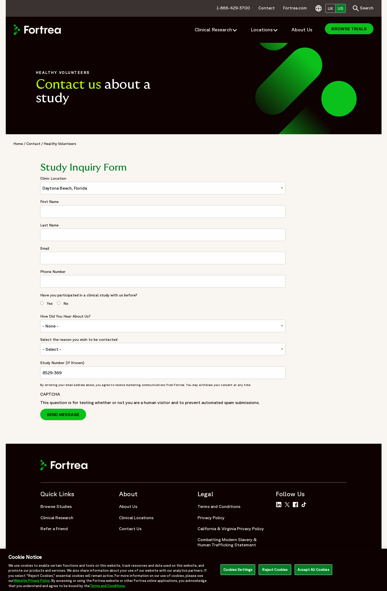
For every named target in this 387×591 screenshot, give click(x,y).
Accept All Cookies (313, 571)
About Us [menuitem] (301, 29)
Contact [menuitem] (266, 7)
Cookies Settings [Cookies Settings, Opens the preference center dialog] (237, 571)
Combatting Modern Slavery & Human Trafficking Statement (227, 542)
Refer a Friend (54, 528)
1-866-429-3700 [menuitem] (233, 7)
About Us (128, 506)
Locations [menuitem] (262, 29)
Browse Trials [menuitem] (349, 28)
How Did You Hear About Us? (65, 316)
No (65, 303)
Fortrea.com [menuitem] (295, 7)
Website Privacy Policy (32, 582)
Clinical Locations (136, 517)
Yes (50, 303)
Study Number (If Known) (62, 363)
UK (330, 8)
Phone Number (53, 272)
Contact (33, 144)
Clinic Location (53, 178)
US (340, 8)
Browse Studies (56, 506)
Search (363, 8)
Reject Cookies (275, 571)
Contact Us (130, 528)
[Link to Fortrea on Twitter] (288, 504)
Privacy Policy (211, 517)
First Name (49, 202)
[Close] (378, 571)
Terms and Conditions (219, 506)
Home (18, 144)
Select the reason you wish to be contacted (78, 339)
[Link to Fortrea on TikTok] (305, 504)
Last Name (49, 225)
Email (44, 248)
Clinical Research (56, 517)
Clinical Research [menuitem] (213, 29)
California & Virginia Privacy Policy (231, 528)
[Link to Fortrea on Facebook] (296, 504)
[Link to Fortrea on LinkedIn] (279, 504)
